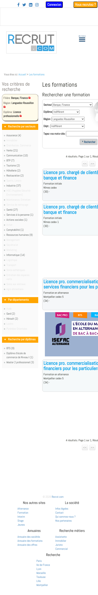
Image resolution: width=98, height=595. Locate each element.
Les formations (36, 74)
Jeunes (21, 524)
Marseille (41, 573)
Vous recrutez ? (85, 4)
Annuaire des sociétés (29, 537)
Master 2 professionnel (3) (20, 362)
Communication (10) (17, 155)
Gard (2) (10, 313)
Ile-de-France (43, 565)
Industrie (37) (13, 185)
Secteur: (47, 105)
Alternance (23, 508)
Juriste (59, 545)
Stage (21, 520)
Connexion (54, 4)
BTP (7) (10, 160)
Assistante (61, 537)
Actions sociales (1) (16, 220)
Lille (38, 581)
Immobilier (60, 541)
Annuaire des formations (30, 541)
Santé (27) (12, 209)
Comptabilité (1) (15, 230)
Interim (21, 516)
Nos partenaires (63, 520)
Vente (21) (12, 150)
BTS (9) (10, 348)
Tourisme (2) (13, 165)
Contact (59, 512)
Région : (47, 119)
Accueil (22, 74)
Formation (23, 512)
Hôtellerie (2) (13, 170)
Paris (39, 561)
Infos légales (61, 508)
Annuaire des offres (27, 545)
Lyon (38, 569)
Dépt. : (46, 126)
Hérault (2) (12, 318)
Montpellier (42, 585)
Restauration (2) (15, 175)
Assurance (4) (13, 135)
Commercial (61, 549)
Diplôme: (48, 112)
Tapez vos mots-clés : (54, 133)
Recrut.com (58, 497)
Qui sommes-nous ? (65, 516)
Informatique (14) (15, 255)
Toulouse (40, 577)
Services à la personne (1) (19, 214)
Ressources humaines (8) (19, 235)
